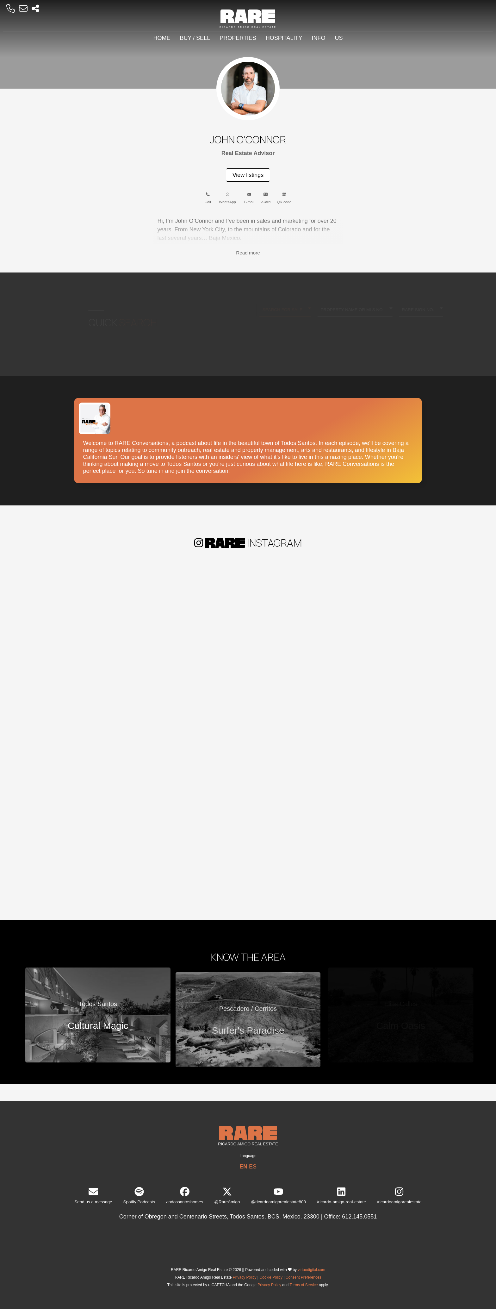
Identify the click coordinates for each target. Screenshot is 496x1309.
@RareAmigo (227, 1195)
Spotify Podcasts (139, 1195)
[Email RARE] (23, 8)
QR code (284, 198)
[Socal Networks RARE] (35, 8)
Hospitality (284, 38)
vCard (265, 198)
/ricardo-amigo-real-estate (341, 1195)
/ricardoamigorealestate (399, 1195)
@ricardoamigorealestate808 (278, 1195)
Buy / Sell (195, 38)
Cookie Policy (270, 1277)
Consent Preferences (303, 1277)
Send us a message (93, 1195)
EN (243, 1166)
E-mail (249, 198)
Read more (248, 252)
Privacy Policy (245, 1277)
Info (319, 38)
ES (253, 1166)
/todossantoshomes (184, 1195)
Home (161, 38)
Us (339, 38)
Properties (238, 38)
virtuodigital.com (311, 1270)
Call (208, 198)
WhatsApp (227, 198)
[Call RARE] (10, 8)
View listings (248, 175)
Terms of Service (303, 1285)
